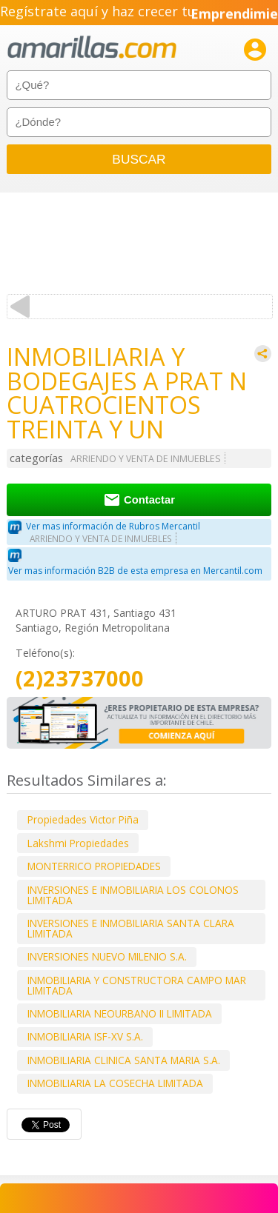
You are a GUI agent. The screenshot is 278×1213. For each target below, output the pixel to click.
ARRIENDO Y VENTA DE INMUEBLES (145, 458)
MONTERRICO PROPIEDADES (94, 866)
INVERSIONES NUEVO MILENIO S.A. (107, 956)
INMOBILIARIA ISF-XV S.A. (85, 1036)
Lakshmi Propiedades (78, 843)
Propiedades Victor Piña (83, 819)
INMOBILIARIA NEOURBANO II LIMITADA (119, 1013)
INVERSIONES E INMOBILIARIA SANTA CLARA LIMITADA (130, 928)
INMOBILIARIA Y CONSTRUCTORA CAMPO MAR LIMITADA (136, 985)
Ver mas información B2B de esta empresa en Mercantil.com (135, 570)
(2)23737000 (80, 678)
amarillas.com (92, 47)
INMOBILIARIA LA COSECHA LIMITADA (115, 1083)
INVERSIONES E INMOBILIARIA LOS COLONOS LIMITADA (133, 895)
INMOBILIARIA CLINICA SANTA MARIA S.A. (123, 1060)
